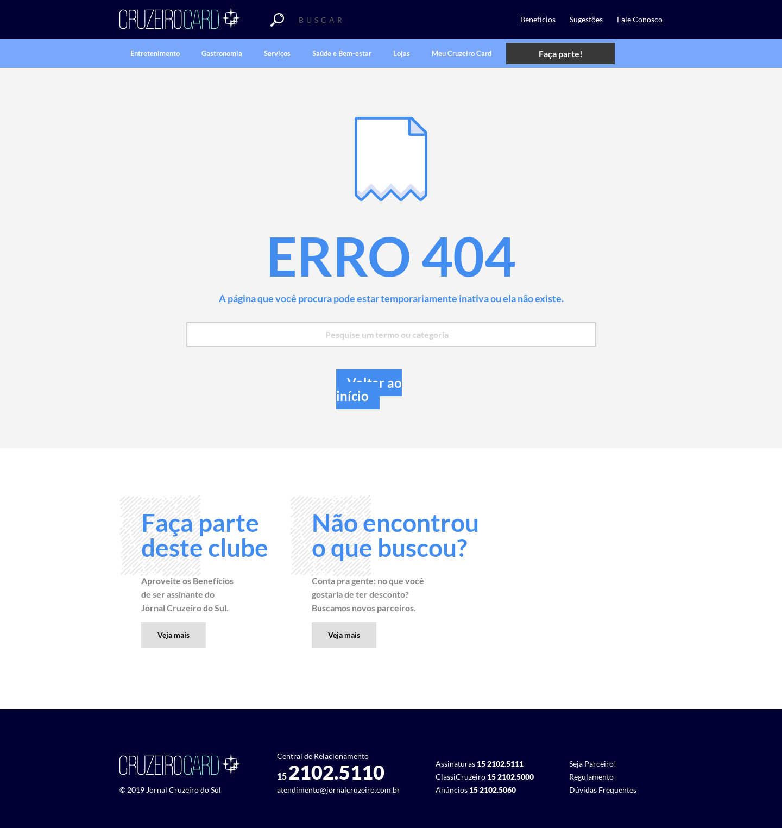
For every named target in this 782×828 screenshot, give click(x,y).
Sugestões (586, 19)
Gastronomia (221, 53)
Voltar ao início (369, 389)
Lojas (401, 53)
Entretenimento (155, 53)
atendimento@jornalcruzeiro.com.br (338, 789)
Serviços (277, 53)
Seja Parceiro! (592, 763)
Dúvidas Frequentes (602, 789)
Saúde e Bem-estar (341, 53)
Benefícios (538, 19)
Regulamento (591, 776)
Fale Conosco (640, 19)
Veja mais (173, 634)
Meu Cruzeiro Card (461, 53)
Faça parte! (561, 53)
